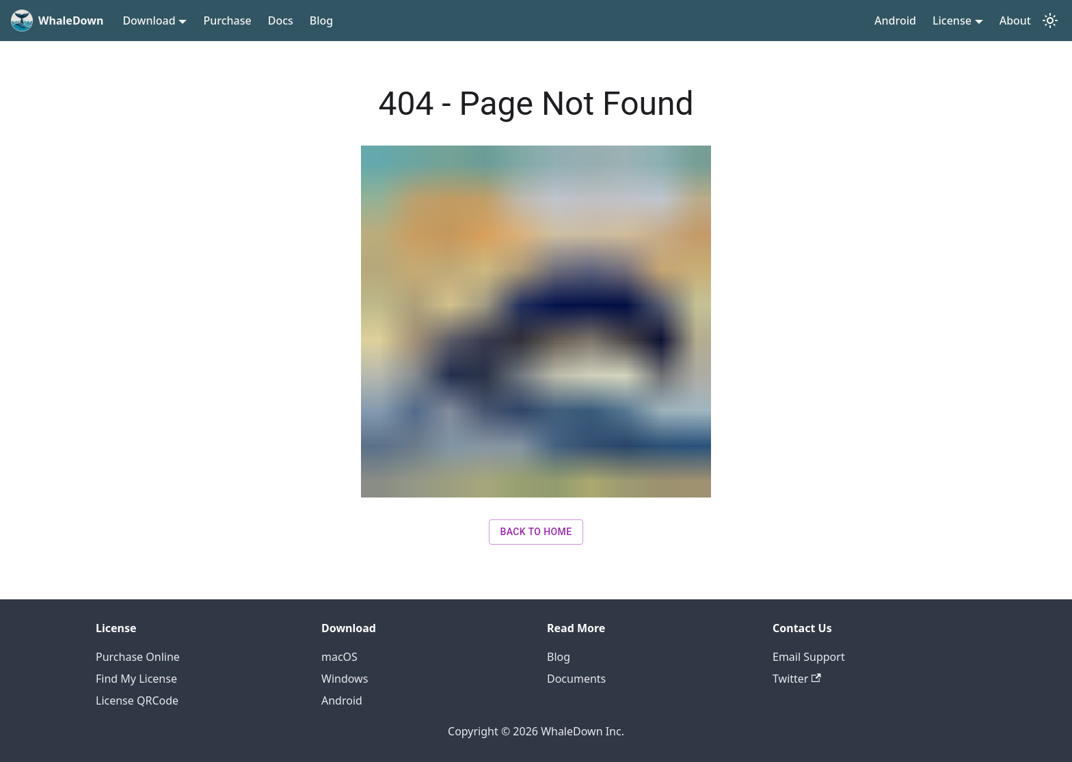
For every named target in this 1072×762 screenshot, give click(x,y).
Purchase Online (138, 656)
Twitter (797, 678)
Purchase (227, 20)
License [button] (952, 20)
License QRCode (137, 700)
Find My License (136, 678)
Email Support (809, 656)
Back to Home (536, 531)
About (1015, 20)
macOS (339, 656)
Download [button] (148, 20)
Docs (280, 20)
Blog (321, 20)
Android (895, 20)
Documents (576, 678)
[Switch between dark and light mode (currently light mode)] (1050, 20)
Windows (344, 678)
